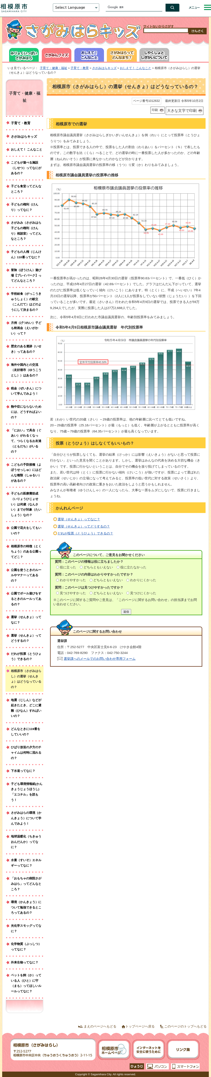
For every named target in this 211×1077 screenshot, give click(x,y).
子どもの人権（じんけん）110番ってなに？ (26, 254)
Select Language (70, 7)
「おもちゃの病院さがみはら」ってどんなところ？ (26, 884)
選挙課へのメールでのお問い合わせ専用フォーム (100, 658)
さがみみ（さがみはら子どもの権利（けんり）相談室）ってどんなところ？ (26, 230)
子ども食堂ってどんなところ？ (26, 189)
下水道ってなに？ (23, 771)
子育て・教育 (79, 68)
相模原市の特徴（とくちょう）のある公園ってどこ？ (26, 552)
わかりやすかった (73, 580)
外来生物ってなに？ (24, 962)
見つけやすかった (73, 593)
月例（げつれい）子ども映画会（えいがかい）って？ (26, 328)
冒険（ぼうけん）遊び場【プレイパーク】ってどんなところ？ (26, 275)
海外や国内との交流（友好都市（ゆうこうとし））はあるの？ (26, 370)
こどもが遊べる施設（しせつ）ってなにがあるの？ (26, 168)
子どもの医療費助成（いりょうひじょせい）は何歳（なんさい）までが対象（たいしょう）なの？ (26, 504)
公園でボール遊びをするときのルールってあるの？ (26, 599)
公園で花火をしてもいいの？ (26, 530)
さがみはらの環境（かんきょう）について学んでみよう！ (26, 818)
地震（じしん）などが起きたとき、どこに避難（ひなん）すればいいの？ (26, 708)
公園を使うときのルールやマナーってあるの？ (26, 575)
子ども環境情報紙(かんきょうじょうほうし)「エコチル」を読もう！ (26, 792)
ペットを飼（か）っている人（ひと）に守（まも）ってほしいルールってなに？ (26, 983)
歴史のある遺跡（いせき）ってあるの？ (26, 349)
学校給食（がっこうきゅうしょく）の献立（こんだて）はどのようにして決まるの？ (26, 301)
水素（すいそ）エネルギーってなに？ (26, 863)
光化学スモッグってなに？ (26, 928)
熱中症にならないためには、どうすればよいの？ (26, 412)
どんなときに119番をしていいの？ (25, 731)
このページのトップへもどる (185, 1026)
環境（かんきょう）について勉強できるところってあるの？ (26, 907)
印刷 (155, 110)
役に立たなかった (133, 567)
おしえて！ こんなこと (135, 68)
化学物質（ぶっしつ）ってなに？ (26, 946)
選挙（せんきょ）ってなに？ (79, 519)
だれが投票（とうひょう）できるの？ (85, 533)
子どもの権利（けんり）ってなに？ (24, 207)
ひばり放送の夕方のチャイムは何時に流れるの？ (26, 752)
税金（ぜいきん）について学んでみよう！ (26, 391)
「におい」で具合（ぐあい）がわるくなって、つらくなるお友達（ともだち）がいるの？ (26, 441)
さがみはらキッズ (104, 68)
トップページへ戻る (140, 1026)
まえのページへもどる (100, 1026)
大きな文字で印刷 (182, 110)
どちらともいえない (98, 567)
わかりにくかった (143, 580)
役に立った (68, 567)
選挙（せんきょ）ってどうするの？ (84, 526)
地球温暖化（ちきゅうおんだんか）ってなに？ (26, 842)
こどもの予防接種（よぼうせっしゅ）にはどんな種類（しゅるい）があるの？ (26, 472)
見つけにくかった (143, 593)
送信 (126, 611)
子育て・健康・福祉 (53, 68)
